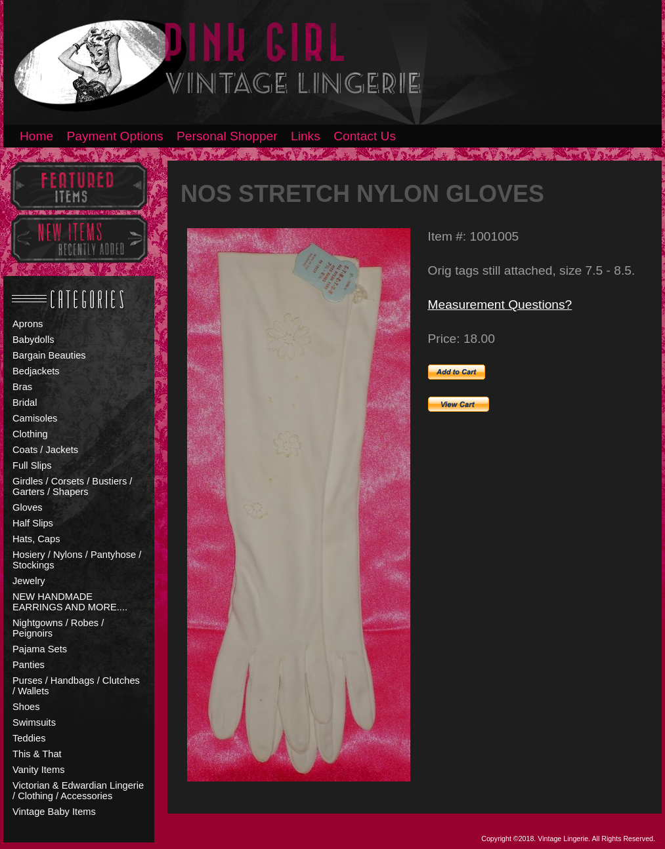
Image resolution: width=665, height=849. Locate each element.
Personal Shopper (227, 136)
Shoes (26, 706)
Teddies (29, 738)
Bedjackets (36, 371)
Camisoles (34, 418)
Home (36, 136)
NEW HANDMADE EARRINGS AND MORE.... (69, 601)
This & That (37, 754)
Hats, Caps (36, 539)
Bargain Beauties (49, 355)
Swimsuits (34, 722)
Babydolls (33, 339)
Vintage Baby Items (54, 811)
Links (305, 136)
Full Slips (31, 465)
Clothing (30, 434)
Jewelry (28, 581)
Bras (22, 387)
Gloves (27, 507)
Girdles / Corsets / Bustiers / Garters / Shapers (72, 486)
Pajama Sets (39, 649)
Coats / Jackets (45, 449)
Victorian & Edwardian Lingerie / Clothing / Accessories (78, 790)
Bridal (24, 402)
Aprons (27, 324)
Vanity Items (38, 769)
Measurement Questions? (500, 304)
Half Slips (32, 523)
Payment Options (115, 136)
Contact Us (364, 136)
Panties (28, 665)
